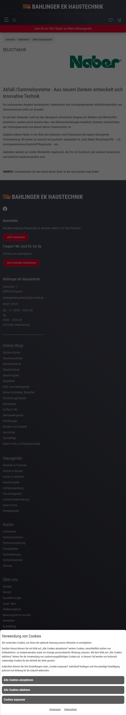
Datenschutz (70, 709)
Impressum (55, 709)
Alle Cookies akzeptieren (18, 680)
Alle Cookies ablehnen (17, 690)
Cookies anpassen (14, 699)
